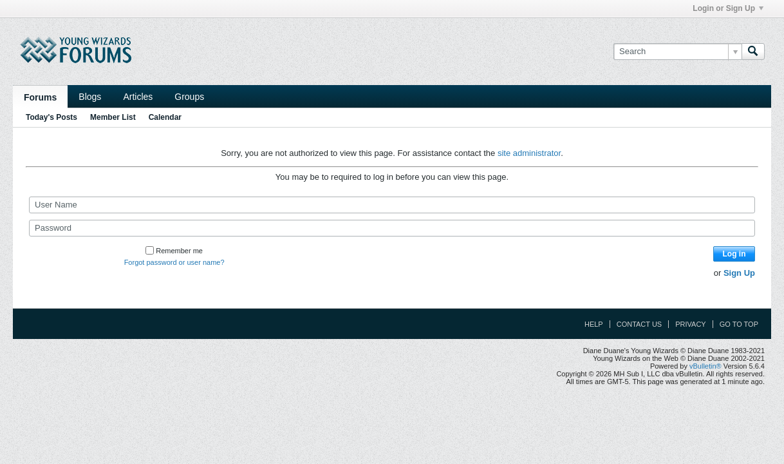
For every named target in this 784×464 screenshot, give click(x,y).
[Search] (677, 51)
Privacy (690, 324)
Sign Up (739, 273)
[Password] (392, 228)
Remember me (174, 251)
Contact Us (639, 324)
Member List (113, 117)
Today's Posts (51, 117)
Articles (138, 97)
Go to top (739, 324)
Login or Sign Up (728, 8)
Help (593, 324)
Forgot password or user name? (174, 262)
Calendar (165, 117)
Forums (40, 97)
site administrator (529, 153)
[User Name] (392, 205)
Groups (189, 97)
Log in (734, 253)
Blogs (90, 97)
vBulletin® (705, 366)
